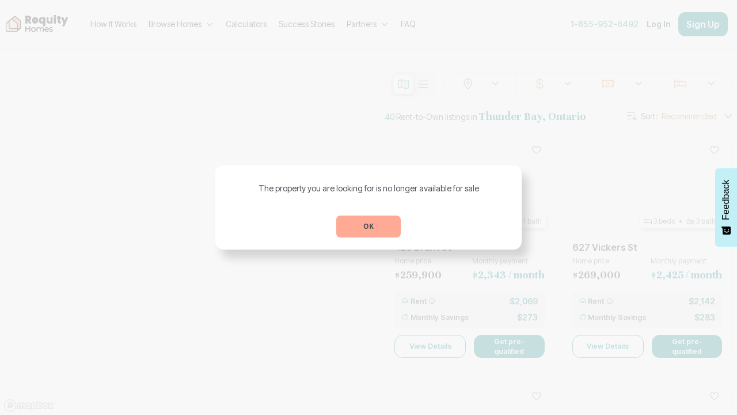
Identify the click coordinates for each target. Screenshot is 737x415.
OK (368, 226)
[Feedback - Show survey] (726, 207)
